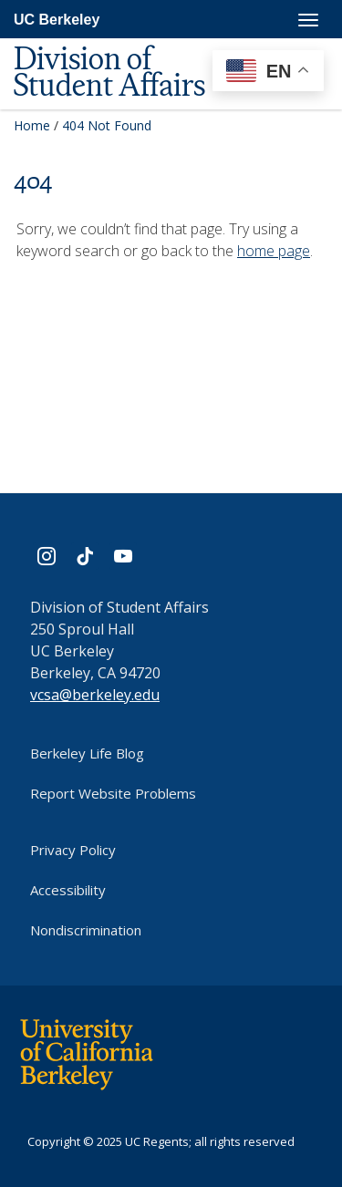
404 (33, 180)
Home (32, 125)
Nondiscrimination (85, 930)
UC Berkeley (56, 19)
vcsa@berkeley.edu (95, 695)
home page (273, 251)
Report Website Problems (113, 793)
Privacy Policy (73, 850)
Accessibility (68, 890)
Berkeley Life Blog (87, 753)
